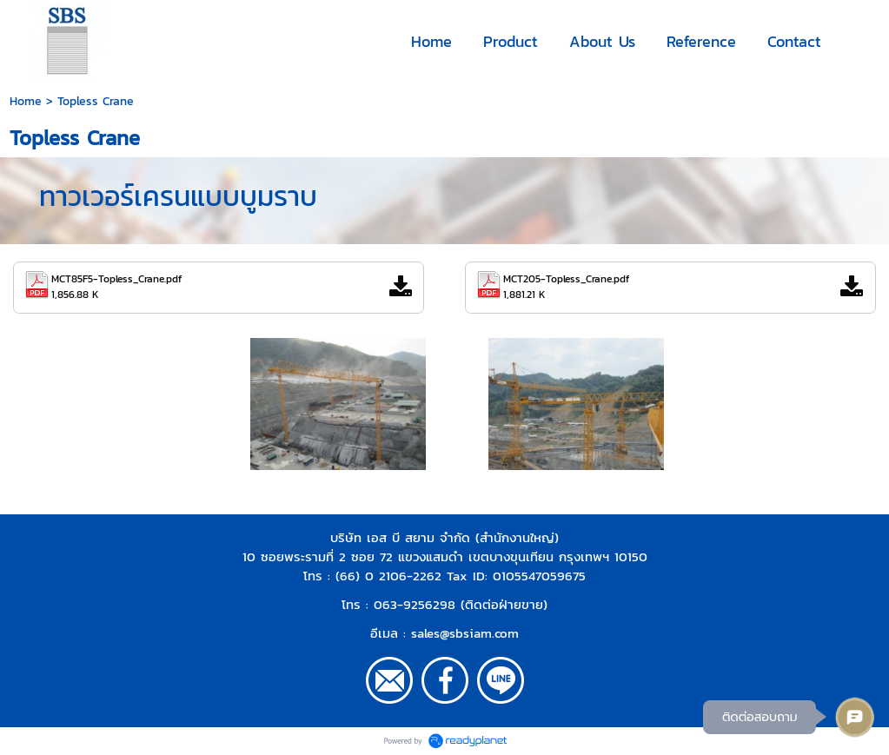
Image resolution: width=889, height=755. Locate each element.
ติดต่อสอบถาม (756, 715)
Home (26, 101)
